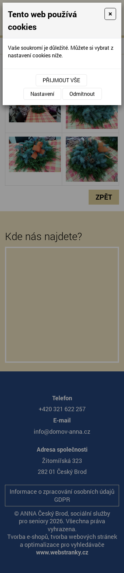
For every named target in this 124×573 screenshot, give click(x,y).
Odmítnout (82, 93)
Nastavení (42, 93)
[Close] (110, 14)
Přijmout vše (61, 80)
